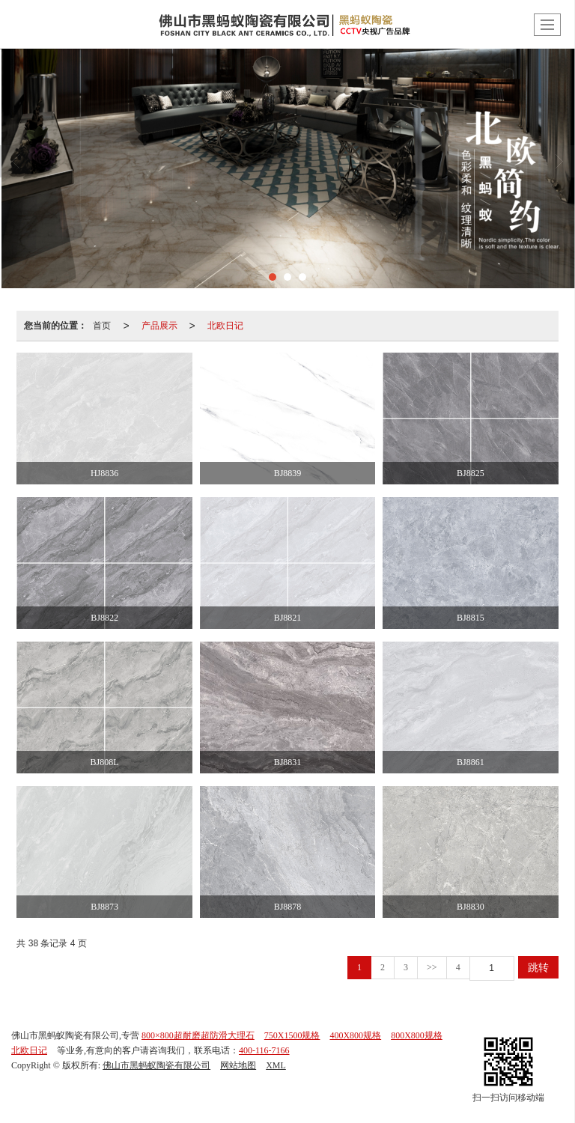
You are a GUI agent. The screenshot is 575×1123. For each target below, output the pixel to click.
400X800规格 (355, 1035)
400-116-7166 (264, 1050)
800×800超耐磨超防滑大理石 (198, 1035)
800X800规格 (416, 1035)
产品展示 (159, 325)
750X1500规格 (292, 1035)
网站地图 (238, 1065)
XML (276, 1065)
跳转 (538, 967)
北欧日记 (225, 325)
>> (432, 967)
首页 (102, 325)
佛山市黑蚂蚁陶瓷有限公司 (156, 1065)
